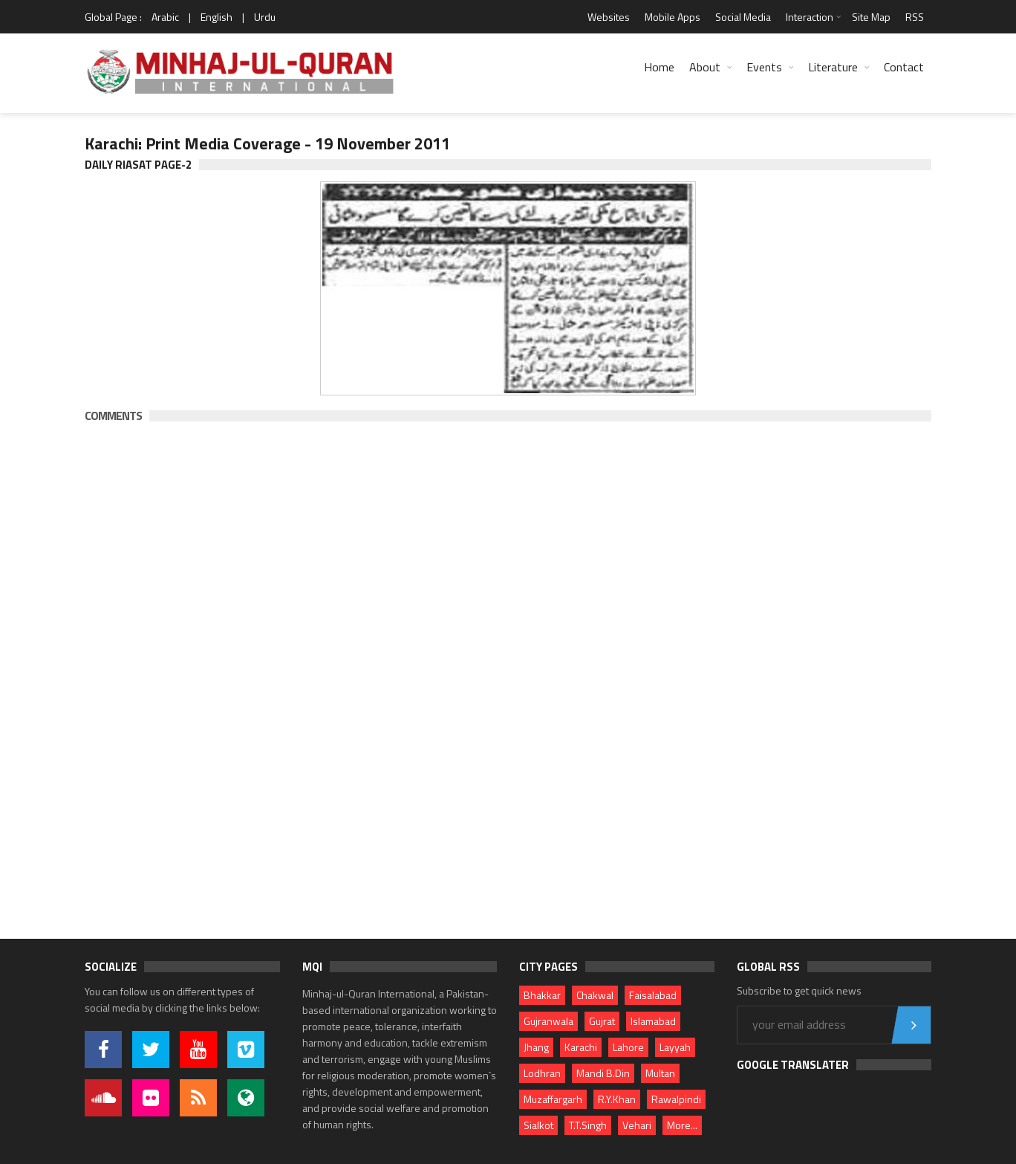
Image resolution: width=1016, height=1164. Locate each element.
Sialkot (538, 1125)
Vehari (636, 1125)
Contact (904, 67)
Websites (608, 17)
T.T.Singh (588, 1125)
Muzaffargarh (553, 1099)
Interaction (809, 17)
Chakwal (594, 995)
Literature (833, 67)
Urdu (265, 17)
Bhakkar (542, 995)
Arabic (165, 17)
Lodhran (542, 1073)
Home (659, 67)
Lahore (628, 1047)
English (216, 17)
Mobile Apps (672, 17)
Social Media (743, 17)
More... (682, 1125)
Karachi (580, 1047)
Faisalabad (653, 995)
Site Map (871, 17)
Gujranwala (548, 1021)
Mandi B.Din (603, 1073)
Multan (660, 1073)
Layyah (675, 1047)
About (704, 67)
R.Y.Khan (617, 1099)
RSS (914, 17)
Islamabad (653, 1021)
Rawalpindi (676, 1099)
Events (764, 67)
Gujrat (602, 1021)
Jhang (536, 1047)
